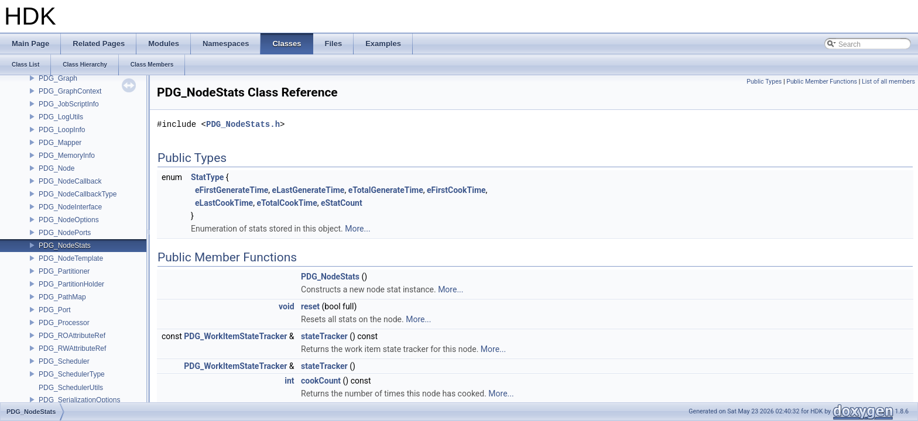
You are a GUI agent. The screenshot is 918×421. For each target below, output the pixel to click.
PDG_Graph (58, 78)
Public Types (764, 81)
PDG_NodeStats (65, 245)
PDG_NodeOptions (69, 220)
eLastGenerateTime (308, 190)
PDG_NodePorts (65, 233)
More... (357, 228)
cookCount (321, 380)
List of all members (888, 81)
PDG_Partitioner (64, 271)
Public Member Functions (821, 81)
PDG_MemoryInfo (67, 155)
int (289, 380)
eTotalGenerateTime (385, 190)
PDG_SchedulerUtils (71, 388)
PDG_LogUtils (61, 117)
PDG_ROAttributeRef (72, 336)
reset (310, 306)
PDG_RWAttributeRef (72, 348)
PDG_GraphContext (70, 91)
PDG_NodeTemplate (71, 258)
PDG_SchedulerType (72, 374)
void (286, 306)
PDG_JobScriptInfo (69, 104)
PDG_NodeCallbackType (78, 194)
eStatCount (341, 203)
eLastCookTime (224, 203)
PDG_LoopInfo (62, 130)
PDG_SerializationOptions (79, 400)
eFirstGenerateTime (231, 190)
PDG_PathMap (62, 297)
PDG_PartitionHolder (71, 284)
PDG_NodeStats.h (243, 124)
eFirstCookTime (456, 190)
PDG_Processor (64, 323)
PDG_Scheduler (64, 361)
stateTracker (324, 336)
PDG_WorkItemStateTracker (235, 336)
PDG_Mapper (60, 143)
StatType (207, 177)
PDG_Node (56, 168)
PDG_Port (55, 310)
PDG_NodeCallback (70, 181)
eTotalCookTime (286, 203)
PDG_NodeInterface (70, 207)
